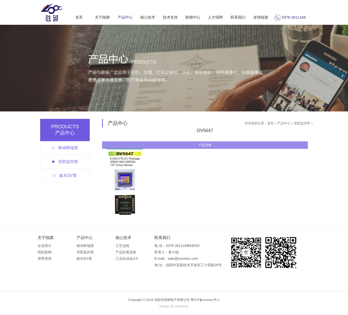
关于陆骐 (102, 17)
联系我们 (238, 17)
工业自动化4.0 (127, 259)
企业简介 (45, 246)
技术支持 (170, 17)
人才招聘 (215, 17)
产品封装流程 (126, 252)
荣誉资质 (45, 259)
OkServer (182, 306)
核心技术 (147, 17)
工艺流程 (122, 246)
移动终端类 (68, 148)
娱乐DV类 (68, 175)
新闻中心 (192, 17)
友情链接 (260, 17)
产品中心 (125, 17)
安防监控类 (68, 161)
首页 (79, 17)
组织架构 (45, 252)
